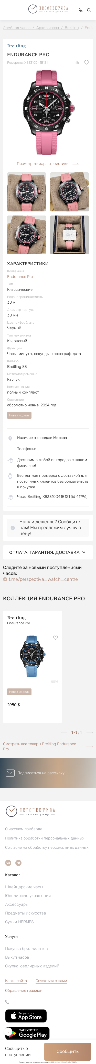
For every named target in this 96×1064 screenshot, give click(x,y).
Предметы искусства (25, 913)
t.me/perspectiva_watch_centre (43, 579)
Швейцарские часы (24, 886)
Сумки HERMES (19, 921)
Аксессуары (16, 904)
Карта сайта (16, 980)
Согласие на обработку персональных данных (47, 847)
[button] (9, 10)
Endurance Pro (20, 276)
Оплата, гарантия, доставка (48, 552)
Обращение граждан (23, 990)
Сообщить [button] (68, 1051)
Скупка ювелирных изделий (32, 966)
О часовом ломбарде (23, 829)
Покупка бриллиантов (26, 948)
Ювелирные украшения (28, 895)
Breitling (16, 46)
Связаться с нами (51, 980)
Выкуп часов (17, 957)
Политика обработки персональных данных (44, 838)
